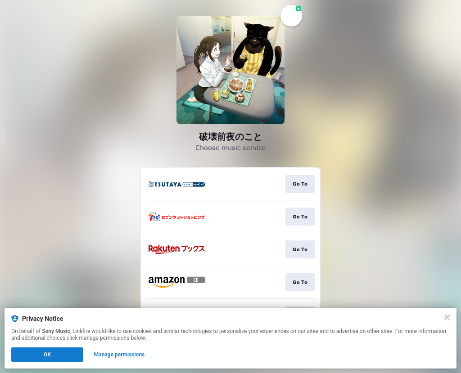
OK (47, 354)
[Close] (447, 317)
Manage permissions (119, 354)
